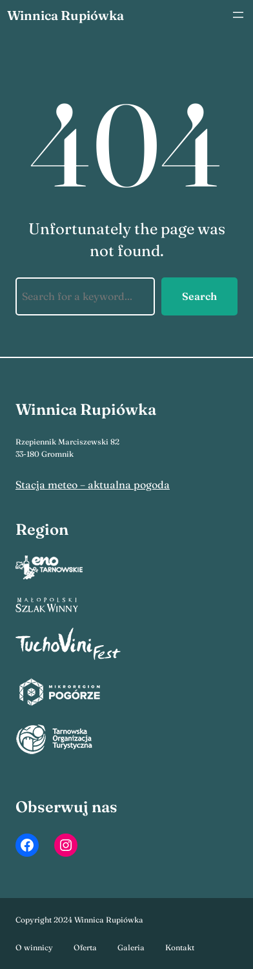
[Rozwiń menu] (238, 15)
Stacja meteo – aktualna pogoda (92, 484)
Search (199, 296)
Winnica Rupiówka (65, 15)
